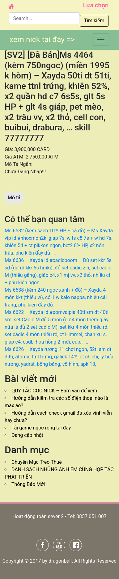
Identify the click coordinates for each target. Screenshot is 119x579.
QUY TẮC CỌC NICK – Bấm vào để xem (54, 391)
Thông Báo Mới (28, 484)
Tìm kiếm (94, 20)
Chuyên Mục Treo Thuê (36, 462)
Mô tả (14, 198)
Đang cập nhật (27, 435)
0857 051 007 (91, 516)
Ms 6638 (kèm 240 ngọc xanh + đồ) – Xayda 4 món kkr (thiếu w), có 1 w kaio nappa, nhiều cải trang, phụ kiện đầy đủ (56, 297)
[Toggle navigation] (100, 39)
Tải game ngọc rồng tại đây (41, 428)
